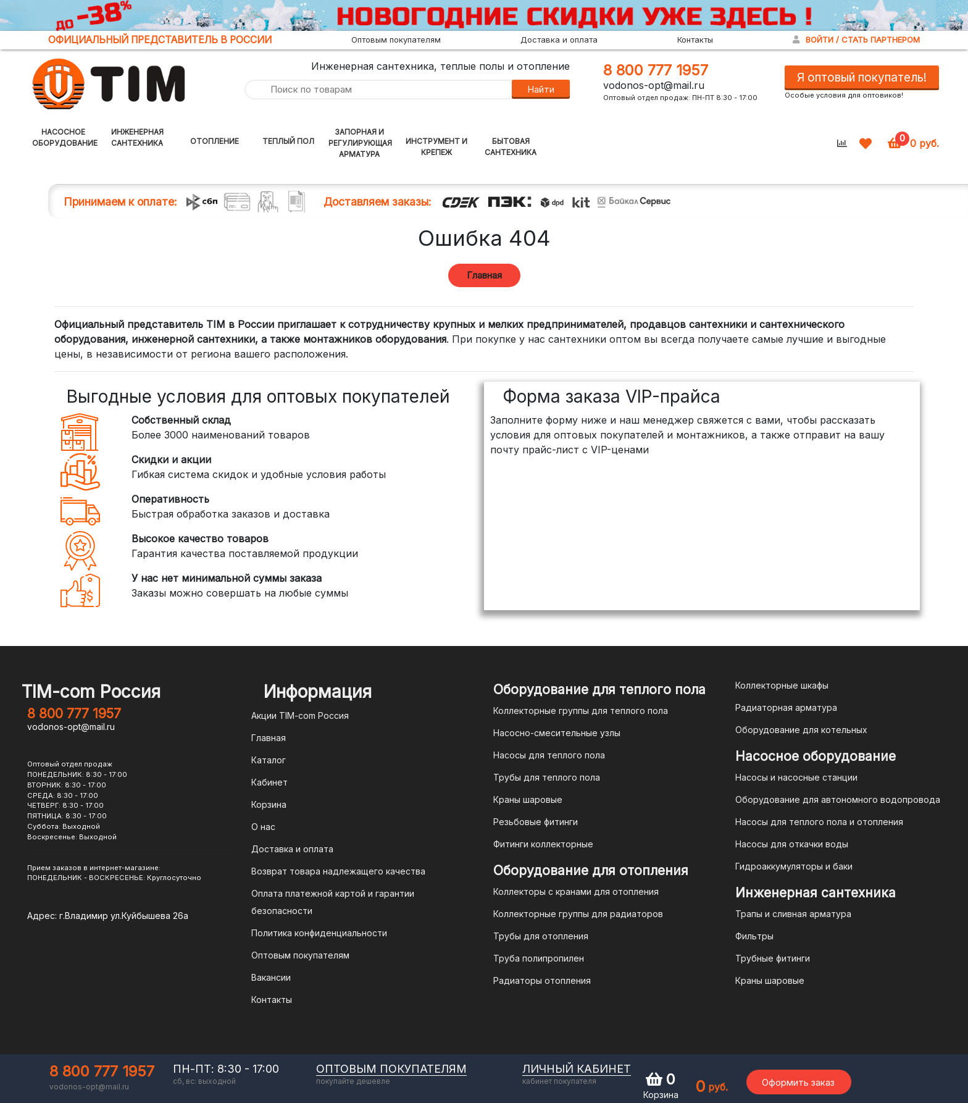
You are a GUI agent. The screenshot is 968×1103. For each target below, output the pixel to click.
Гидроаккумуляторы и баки (794, 866)
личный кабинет (576, 1068)
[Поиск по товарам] (378, 90)
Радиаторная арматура (786, 707)
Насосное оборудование (65, 137)
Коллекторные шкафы (781, 685)
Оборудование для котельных (801, 729)
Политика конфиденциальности (319, 933)
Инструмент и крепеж (436, 146)
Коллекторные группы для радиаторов (578, 913)
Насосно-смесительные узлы (556, 733)
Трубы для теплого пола (546, 777)
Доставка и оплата (559, 39)
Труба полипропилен (538, 958)
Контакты (695, 39)
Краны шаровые (527, 799)
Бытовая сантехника (510, 146)
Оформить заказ (798, 1082)
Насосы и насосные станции (796, 777)
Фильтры (754, 936)
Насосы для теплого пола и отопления (819, 821)
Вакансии (271, 977)
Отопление (214, 141)
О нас (263, 826)
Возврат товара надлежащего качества (338, 871)
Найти (540, 89)
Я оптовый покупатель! (862, 77)
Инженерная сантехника (137, 137)
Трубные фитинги (772, 958)
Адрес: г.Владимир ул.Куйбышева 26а (107, 915)
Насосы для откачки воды (791, 844)
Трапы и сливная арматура (793, 913)
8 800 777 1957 (655, 70)
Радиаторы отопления (542, 980)
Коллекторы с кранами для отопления (576, 891)
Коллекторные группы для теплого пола (580, 710)
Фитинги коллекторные (543, 844)
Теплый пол (288, 141)
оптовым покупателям (391, 1068)
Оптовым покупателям (396, 39)
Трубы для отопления (540, 936)
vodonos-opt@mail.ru (653, 85)
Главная (484, 275)
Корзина (268, 804)
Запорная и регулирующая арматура (360, 143)
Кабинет (269, 782)
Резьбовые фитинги (535, 821)
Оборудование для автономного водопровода (837, 799)
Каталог (268, 760)
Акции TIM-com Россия (300, 715)
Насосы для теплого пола (549, 755)
